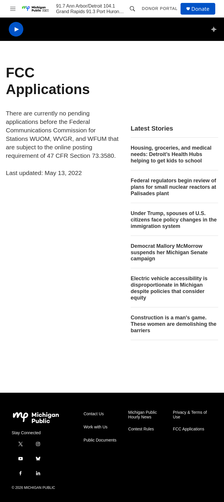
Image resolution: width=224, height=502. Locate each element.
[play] (16, 29)
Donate (200, 9)
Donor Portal (160, 8)
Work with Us (95, 427)
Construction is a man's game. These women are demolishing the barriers (173, 324)
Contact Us (93, 414)
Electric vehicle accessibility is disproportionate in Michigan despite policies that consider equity (169, 288)
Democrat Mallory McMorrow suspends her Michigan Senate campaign (169, 252)
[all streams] (215, 29)
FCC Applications (188, 429)
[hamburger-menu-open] (13, 9)
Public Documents (99, 440)
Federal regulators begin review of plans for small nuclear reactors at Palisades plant (173, 187)
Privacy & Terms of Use (190, 414)
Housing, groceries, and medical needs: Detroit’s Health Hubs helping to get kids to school (171, 154)
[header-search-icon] (132, 8)
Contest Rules (141, 429)
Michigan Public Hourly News (142, 414)
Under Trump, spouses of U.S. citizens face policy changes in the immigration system (174, 219)
